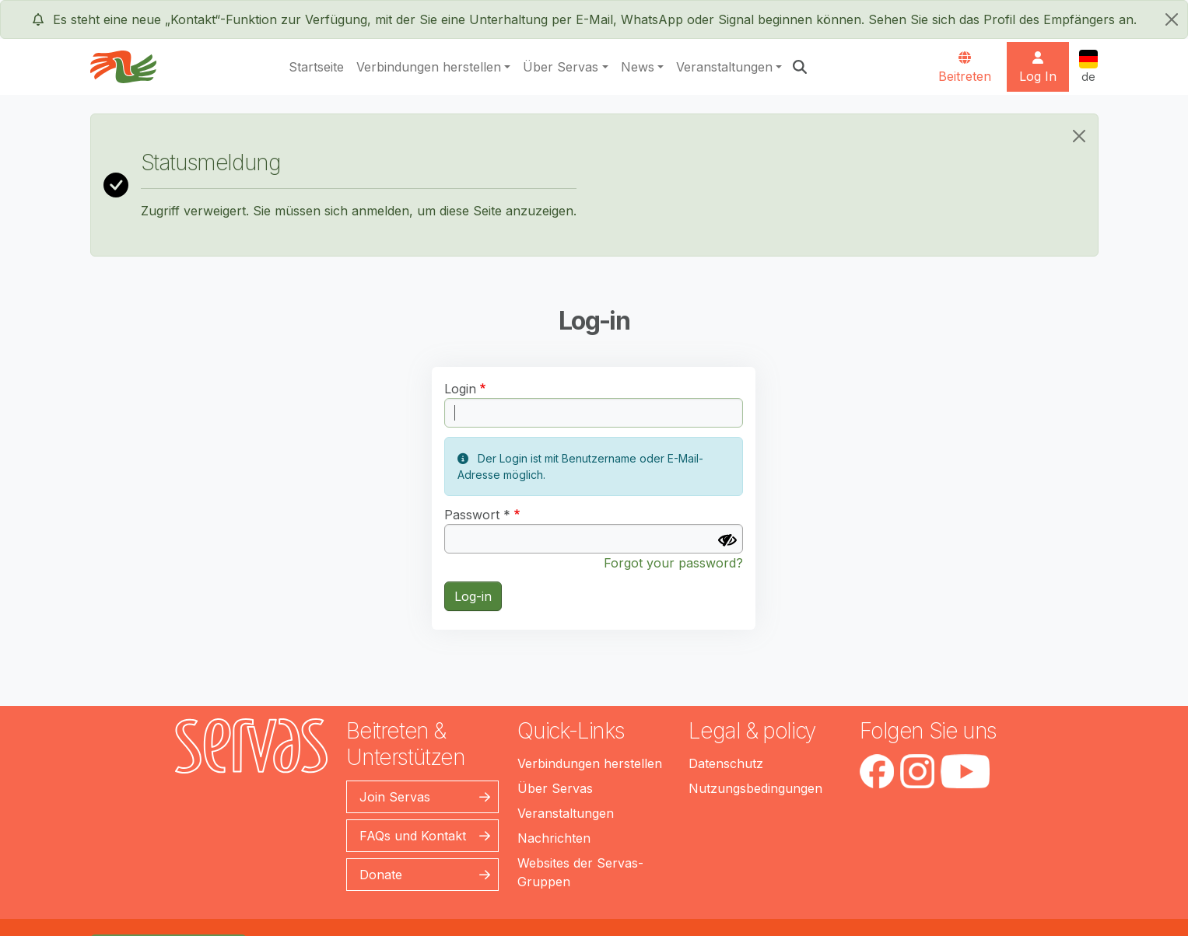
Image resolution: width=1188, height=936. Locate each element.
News (637, 67)
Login (460, 388)
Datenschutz (726, 763)
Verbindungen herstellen (428, 67)
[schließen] (1171, 19)
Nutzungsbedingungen (755, 788)
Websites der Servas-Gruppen (580, 872)
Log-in (473, 596)
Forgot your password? (673, 563)
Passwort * (477, 514)
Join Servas (394, 797)
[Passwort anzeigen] (727, 540)
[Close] (1079, 136)
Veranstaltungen (724, 67)
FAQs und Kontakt (412, 835)
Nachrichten (553, 838)
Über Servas (560, 67)
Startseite (316, 67)
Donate (380, 874)
